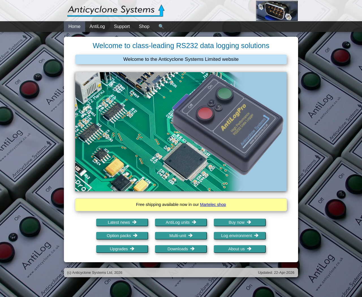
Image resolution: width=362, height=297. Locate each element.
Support (122, 26)
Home (74, 26)
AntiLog (97, 26)
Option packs (122, 235)
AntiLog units (181, 222)
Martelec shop (213, 204)
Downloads (181, 249)
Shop (144, 26)
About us (240, 249)
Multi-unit (181, 235)
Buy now (240, 222)
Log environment (239, 235)
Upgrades (122, 249)
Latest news (122, 222)
